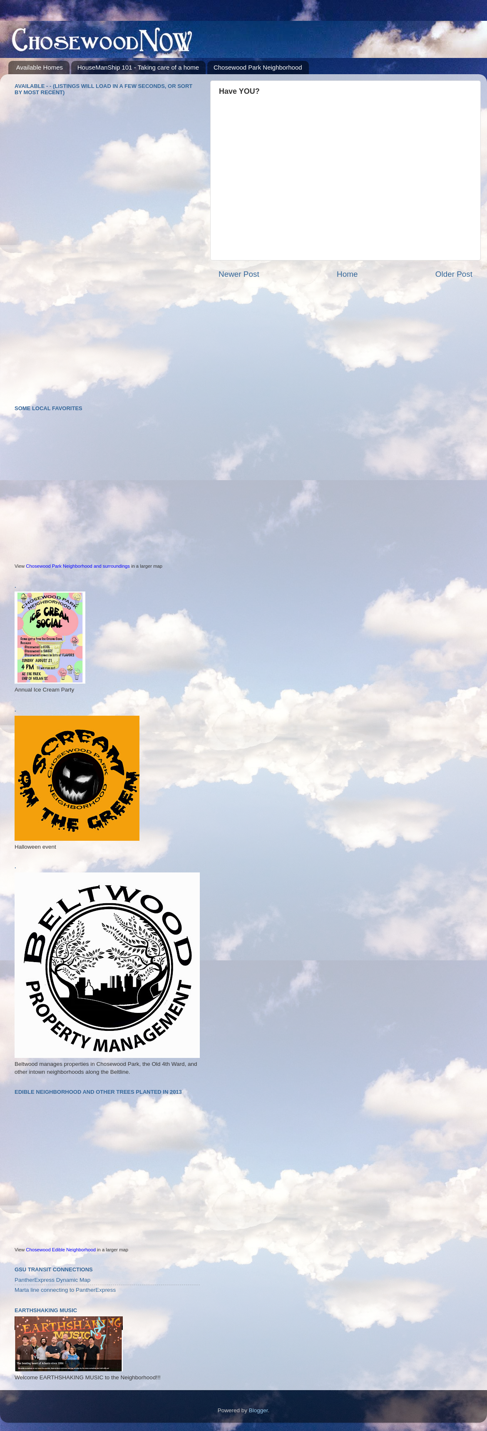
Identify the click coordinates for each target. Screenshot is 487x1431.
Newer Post (239, 274)
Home (347, 274)
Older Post (453, 274)
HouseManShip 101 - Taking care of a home (138, 67)
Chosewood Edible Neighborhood (61, 1249)
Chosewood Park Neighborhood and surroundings (78, 566)
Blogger (258, 1410)
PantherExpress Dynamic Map (52, 1280)
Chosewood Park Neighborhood (258, 67)
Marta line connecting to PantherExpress (65, 1290)
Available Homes (39, 67)
